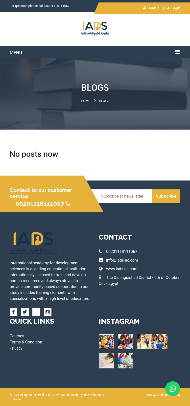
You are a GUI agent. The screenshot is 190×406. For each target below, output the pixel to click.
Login (173, 8)
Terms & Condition (26, 342)
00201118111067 (57, 6)
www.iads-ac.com (118, 269)
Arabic (151, 8)
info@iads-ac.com (118, 260)
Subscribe (166, 196)
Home (85, 101)
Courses (17, 336)
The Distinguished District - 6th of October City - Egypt (139, 280)
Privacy (16, 348)
